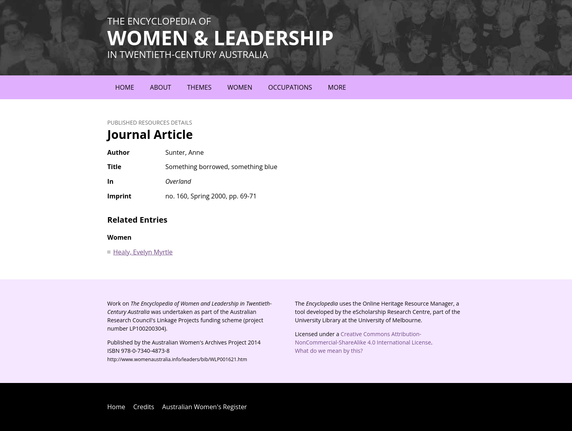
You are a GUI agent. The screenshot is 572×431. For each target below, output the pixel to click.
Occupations (290, 87)
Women (239, 87)
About (160, 87)
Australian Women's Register (204, 406)
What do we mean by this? (329, 350)
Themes (199, 87)
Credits (143, 406)
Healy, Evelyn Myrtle (143, 252)
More (337, 87)
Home (124, 87)
